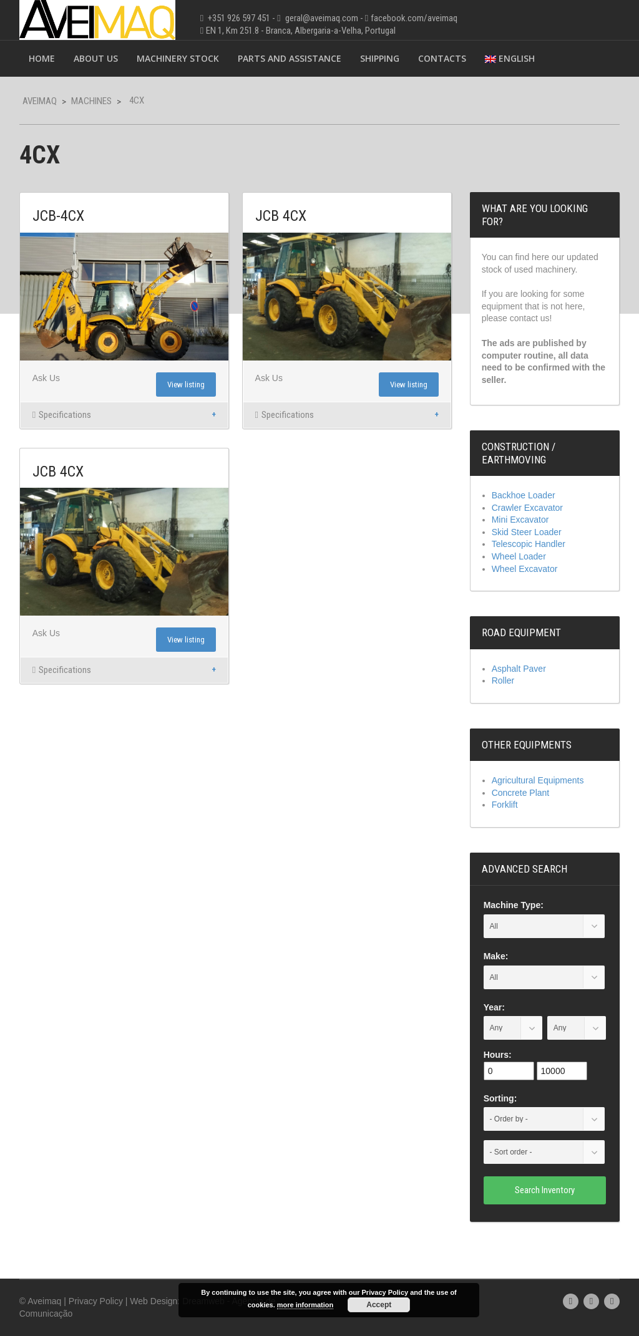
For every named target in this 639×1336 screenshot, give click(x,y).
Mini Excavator (520, 520)
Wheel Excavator (525, 569)
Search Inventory (545, 1190)
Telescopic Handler (528, 544)
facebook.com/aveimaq (414, 18)
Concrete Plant (521, 793)
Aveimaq (39, 101)
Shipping (379, 58)
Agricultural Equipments (538, 780)
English (510, 58)
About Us (96, 58)
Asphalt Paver (519, 669)
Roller (503, 680)
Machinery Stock (178, 58)
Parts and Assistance (289, 58)
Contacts (442, 58)
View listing (186, 384)
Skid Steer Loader (527, 532)
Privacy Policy (96, 1301)
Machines (91, 101)
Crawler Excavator (527, 508)
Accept (378, 1304)
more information (305, 1305)
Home (42, 58)
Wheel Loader (519, 556)
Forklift (505, 805)
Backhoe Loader (523, 495)
